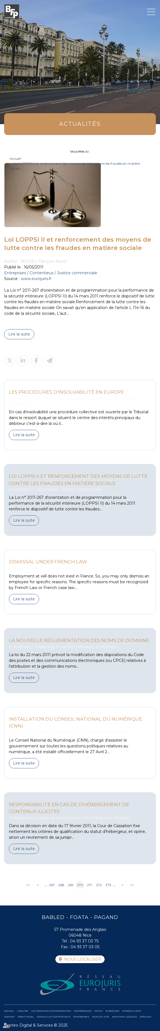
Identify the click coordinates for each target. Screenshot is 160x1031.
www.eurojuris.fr (36, 278)
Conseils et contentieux (53, 1016)
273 (108, 885)
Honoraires (81, 1016)
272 (99, 885)
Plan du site (100, 1016)
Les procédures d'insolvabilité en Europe (66, 392)
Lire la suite (19, 334)
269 (71, 885)
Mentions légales (124, 1016)
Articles (145, 1016)
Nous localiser (82, 959)
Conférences (83, 1010)
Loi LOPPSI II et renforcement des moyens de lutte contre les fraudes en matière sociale (78, 479)
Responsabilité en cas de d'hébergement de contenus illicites (69, 807)
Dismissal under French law (48, 561)
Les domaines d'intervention (51, 1010)
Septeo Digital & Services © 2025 (36, 1025)
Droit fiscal (26, 1016)
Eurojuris (112, 1010)
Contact (9, 1016)
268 (61, 885)
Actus (99, 1010)
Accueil (15, 158)
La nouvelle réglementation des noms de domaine (79, 640)
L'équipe (22, 1010)
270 (80, 885)
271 (89, 885)
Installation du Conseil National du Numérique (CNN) (75, 722)
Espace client (131, 1010)
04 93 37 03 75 (84, 941)
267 (52, 885)
